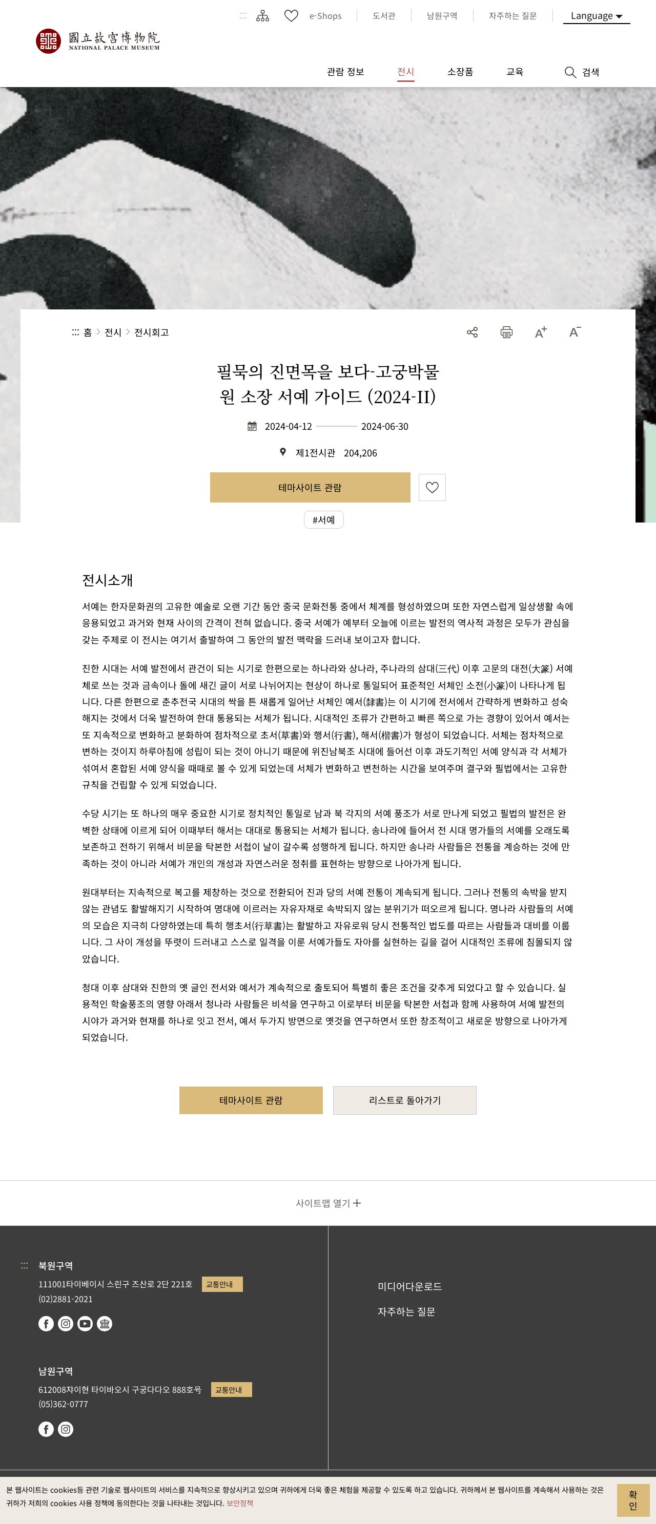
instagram (65, 1323)
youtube (85, 1323)
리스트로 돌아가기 (405, 1100)
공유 (472, 332)
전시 (113, 332)
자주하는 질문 (407, 1311)
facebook (46, 1323)
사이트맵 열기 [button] (323, 1202)
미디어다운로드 (410, 1286)
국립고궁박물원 (97, 41)
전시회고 (151, 332)
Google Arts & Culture (104, 1323)
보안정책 (240, 1502)
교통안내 (219, 1284)
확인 (633, 1500)
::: (243, 15)
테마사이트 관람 (310, 487)
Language (592, 15)
